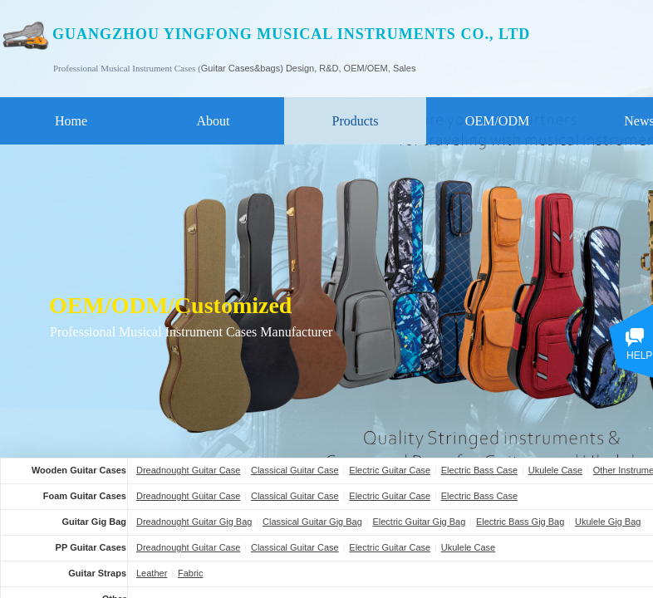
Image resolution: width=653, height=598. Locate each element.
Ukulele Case (555, 470)
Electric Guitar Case (389, 470)
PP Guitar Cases (91, 547)
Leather (151, 573)
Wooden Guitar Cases (79, 470)
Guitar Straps (97, 573)
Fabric (191, 573)
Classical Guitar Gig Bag (312, 522)
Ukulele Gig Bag (608, 522)
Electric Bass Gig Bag (520, 522)
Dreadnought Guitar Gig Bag (194, 522)
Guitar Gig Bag (93, 522)
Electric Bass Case (479, 470)
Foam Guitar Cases (84, 496)
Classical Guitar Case (295, 470)
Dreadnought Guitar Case (188, 470)
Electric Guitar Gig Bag (418, 522)
